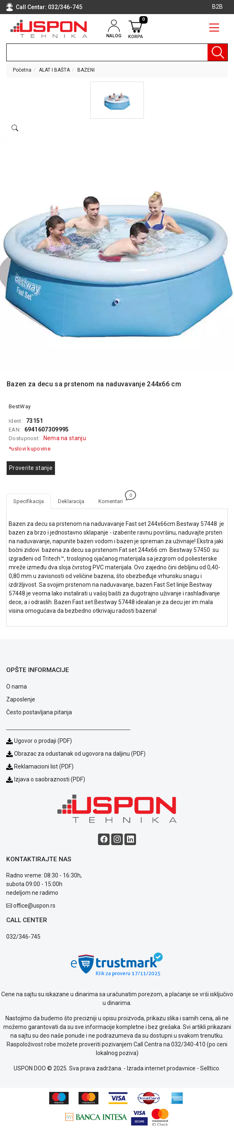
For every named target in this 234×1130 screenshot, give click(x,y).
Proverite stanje (31, 468)
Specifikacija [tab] (28, 501)
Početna (22, 70)
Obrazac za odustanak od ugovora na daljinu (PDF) (80, 753)
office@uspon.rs (34, 905)
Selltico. (210, 1068)
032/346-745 (65, 7)
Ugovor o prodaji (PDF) (39, 740)
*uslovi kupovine (29, 449)
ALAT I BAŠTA (54, 70)
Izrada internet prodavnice (161, 1068)
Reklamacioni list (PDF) (40, 766)
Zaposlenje (20, 699)
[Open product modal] (15, 128)
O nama (16, 686)
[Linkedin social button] (130, 839)
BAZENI (86, 70)
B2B (217, 6)
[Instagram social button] (117, 839)
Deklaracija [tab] (71, 501)
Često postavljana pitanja (39, 712)
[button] (117, 100)
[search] (117, 52)
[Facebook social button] (104, 839)
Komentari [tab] (114, 499)
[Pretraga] (217, 52)
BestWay (20, 406)
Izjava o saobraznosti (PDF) (49, 779)
